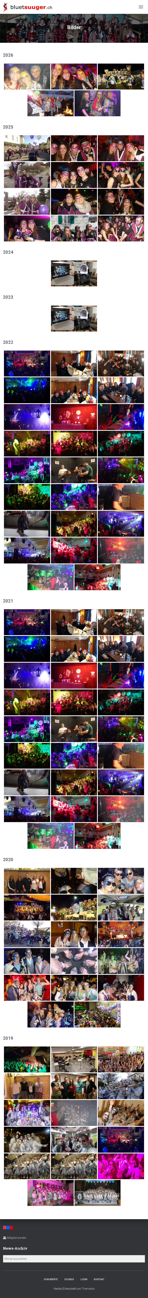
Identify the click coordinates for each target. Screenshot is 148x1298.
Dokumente (51, 1279)
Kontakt (99, 1279)
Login (84, 1279)
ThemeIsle (88, 1288)
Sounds (69, 1279)
